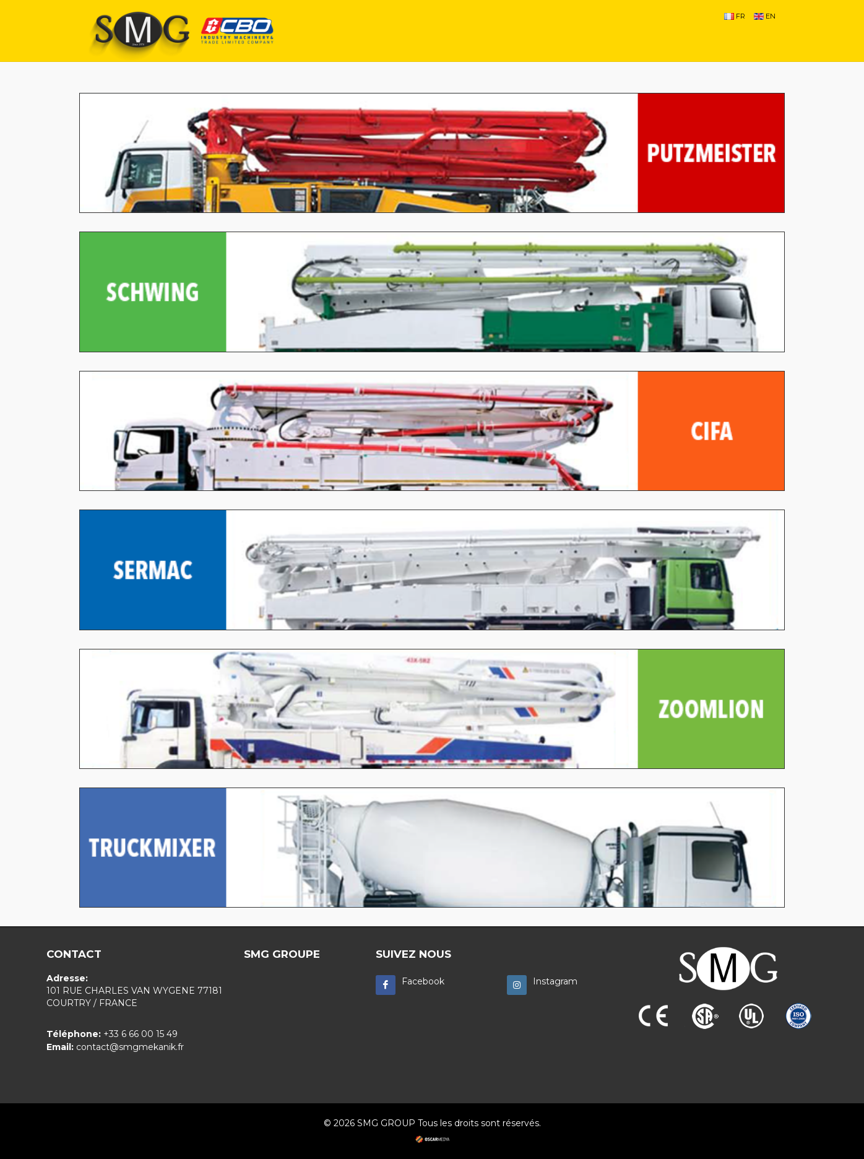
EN (764, 16)
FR (734, 16)
